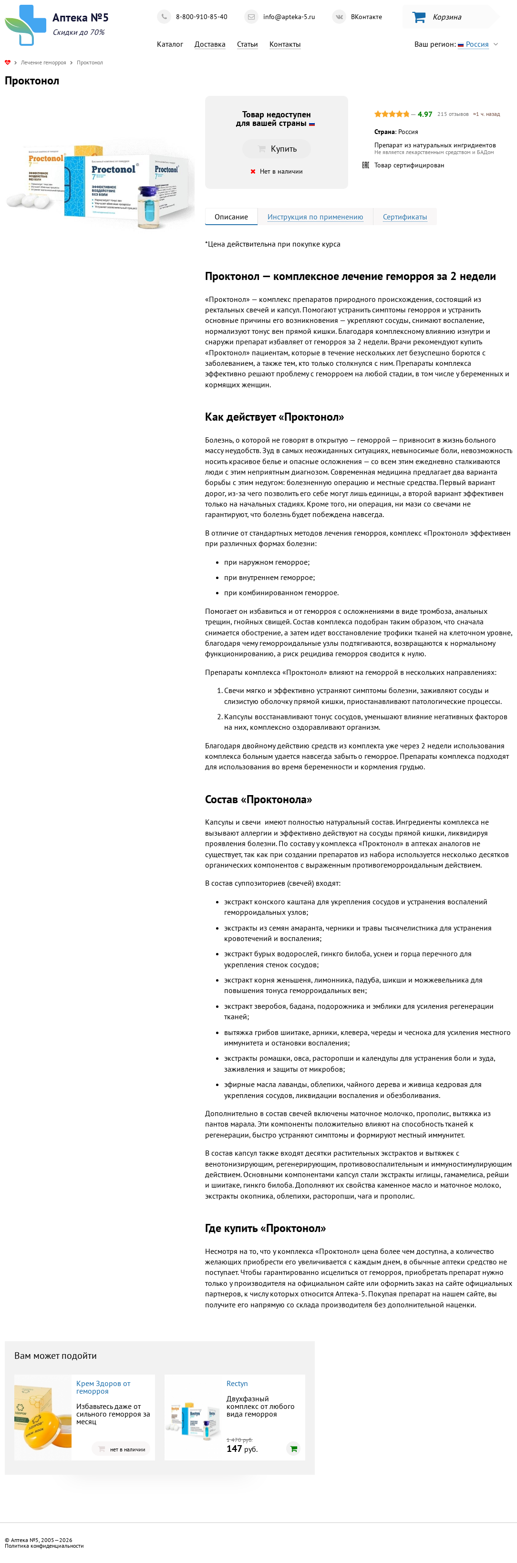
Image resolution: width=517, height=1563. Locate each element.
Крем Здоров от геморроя (103, 1387)
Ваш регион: (458, 44)
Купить (277, 148)
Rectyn (237, 1383)
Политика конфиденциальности (44, 1545)
